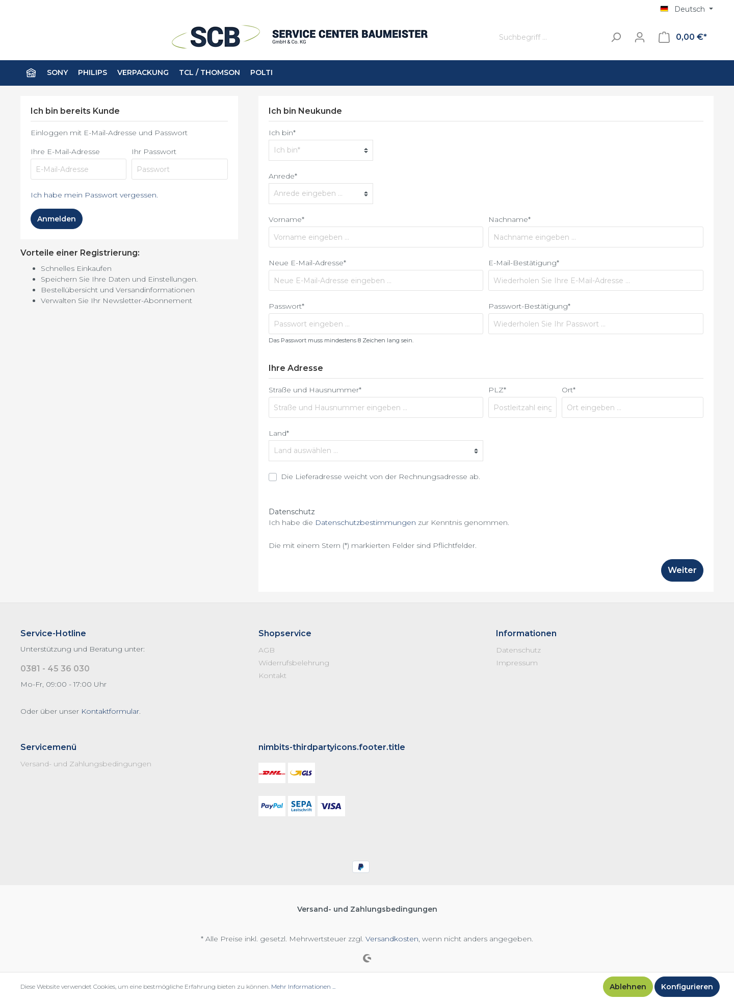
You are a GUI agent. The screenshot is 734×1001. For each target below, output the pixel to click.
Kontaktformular (110, 711)
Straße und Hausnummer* (315, 389)
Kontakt (272, 675)
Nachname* (509, 219)
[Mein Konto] (639, 37)
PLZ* (497, 389)
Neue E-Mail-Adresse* (307, 262)
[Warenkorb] (683, 37)
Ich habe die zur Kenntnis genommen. (389, 522)
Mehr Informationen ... (303, 986)
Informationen (526, 633)
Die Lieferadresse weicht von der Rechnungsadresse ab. (380, 476)
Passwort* (286, 306)
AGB (266, 650)
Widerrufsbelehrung (293, 662)
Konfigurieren (687, 986)
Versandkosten (391, 938)
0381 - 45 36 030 (55, 668)
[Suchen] (615, 37)
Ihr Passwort (154, 151)
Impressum (517, 662)
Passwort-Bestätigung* (529, 306)
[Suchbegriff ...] (549, 37)
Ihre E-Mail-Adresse (65, 151)
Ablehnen (628, 986)
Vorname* (286, 219)
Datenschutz (518, 650)
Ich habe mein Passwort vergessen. (94, 194)
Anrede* (283, 176)
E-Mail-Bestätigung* (523, 262)
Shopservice (284, 633)
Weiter (682, 570)
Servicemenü (48, 747)
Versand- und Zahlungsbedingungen (85, 763)
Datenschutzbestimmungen (365, 522)
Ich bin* (282, 132)
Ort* (568, 389)
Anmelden (56, 218)
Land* (279, 433)
